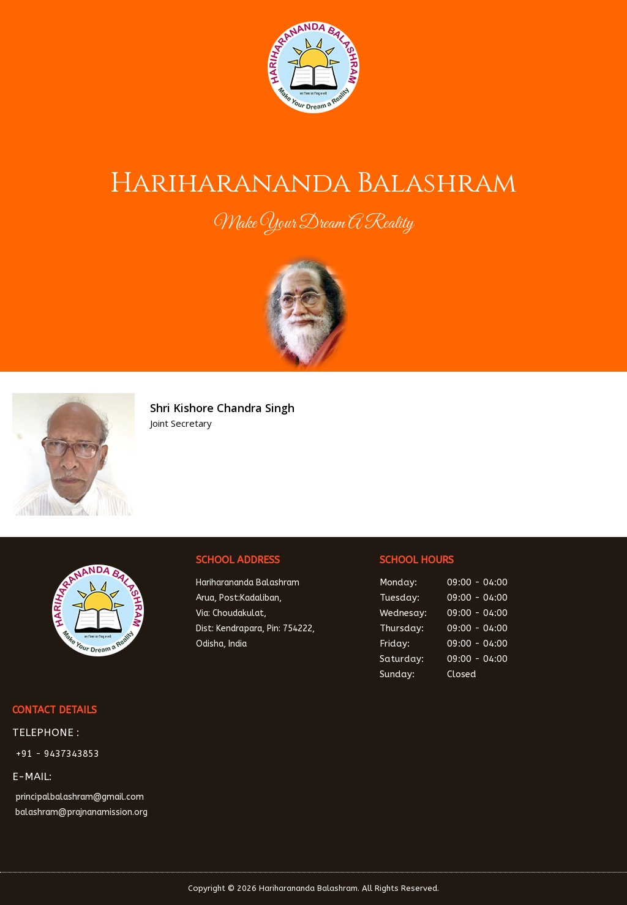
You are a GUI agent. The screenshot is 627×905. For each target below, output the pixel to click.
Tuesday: (465, 598)
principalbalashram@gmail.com (79, 797)
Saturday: (465, 659)
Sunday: (465, 674)
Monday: (465, 582)
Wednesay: (465, 613)
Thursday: (465, 628)
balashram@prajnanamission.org (81, 812)
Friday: (465, 644)
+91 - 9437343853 (57, 753)
